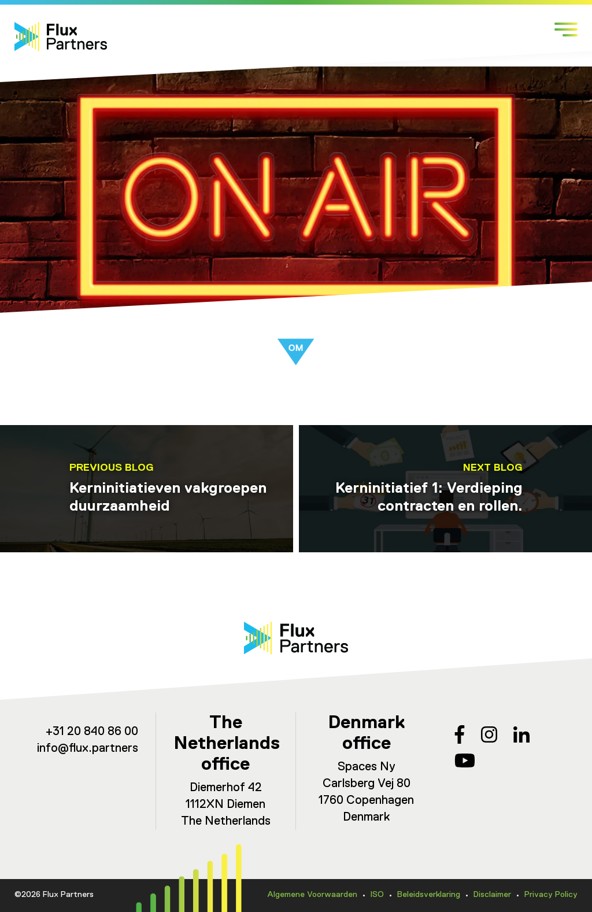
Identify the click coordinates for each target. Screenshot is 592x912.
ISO (377, 895)
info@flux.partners (87, 749)
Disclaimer (492, 895)
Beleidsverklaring (428, 895)
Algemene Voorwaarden (312, 895)
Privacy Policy (551, 895)
